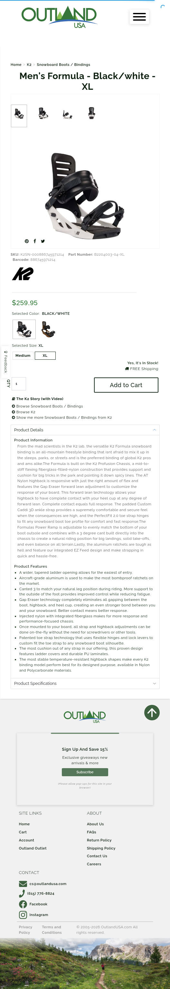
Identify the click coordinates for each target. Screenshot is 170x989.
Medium (23, 355)
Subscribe (84, 772)
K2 (29, 64)
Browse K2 (23, 412)
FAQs (91, 832)
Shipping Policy (101, 848)
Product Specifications (35, 683)
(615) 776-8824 (36, 893)
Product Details (28, 430)
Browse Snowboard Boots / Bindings (47, 406)
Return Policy (99, 840)
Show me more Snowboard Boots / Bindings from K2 (62, 417)
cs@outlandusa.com (43, 883)
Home (16, 64)
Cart (23, 832)
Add (126, 385)
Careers (94, 864)
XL (45, 355)
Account (26, 840)
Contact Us (97, 856)
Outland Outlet (33, 848)
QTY (8, 383)
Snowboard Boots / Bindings (63, 64)
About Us (95, 824)
